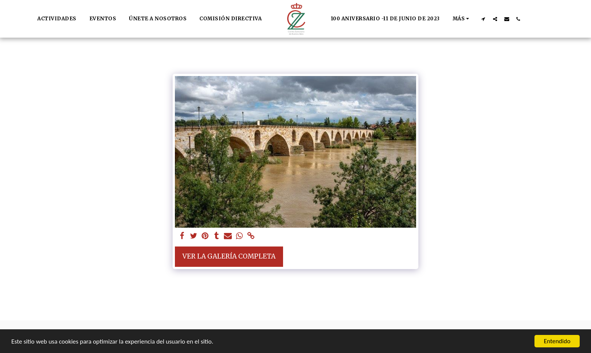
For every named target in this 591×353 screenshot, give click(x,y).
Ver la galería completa (229, 256)
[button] (483, 18)
